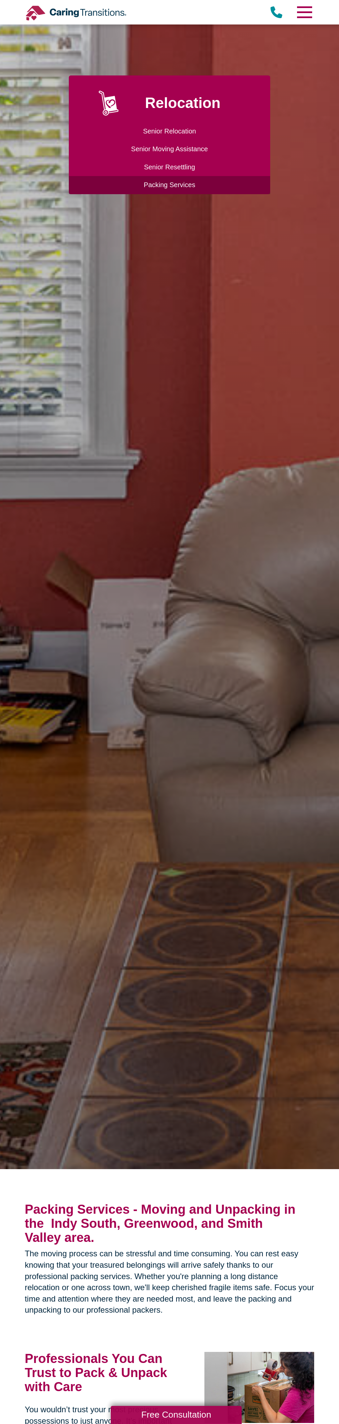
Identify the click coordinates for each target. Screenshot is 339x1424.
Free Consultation (176, 1415)
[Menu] (304, 12)
